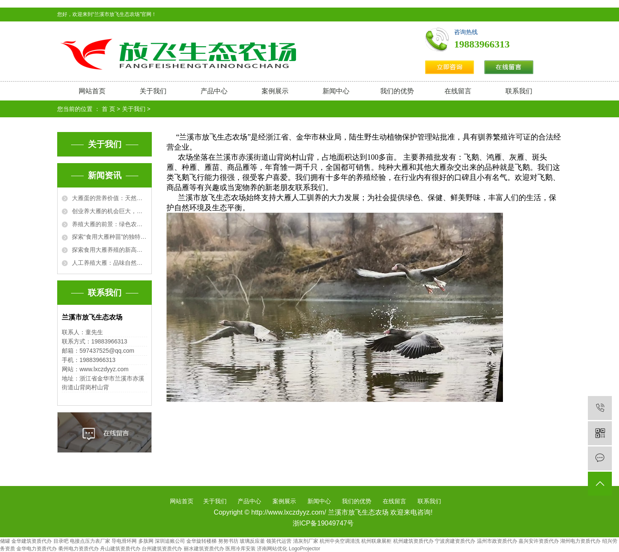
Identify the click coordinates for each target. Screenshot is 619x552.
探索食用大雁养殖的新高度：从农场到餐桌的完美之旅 (109, 249)
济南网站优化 (272, 549)
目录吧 (61, 541)
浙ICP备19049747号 (323, 523)
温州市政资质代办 (497, 541)
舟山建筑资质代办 (120, 549)
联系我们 (518, 91)
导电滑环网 (124, 541)
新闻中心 (336, 91)
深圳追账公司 (170, 541)
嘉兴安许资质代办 (538, 541)
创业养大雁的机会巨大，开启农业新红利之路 (109, 211)
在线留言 (457, 91)
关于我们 (153, 91)
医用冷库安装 (240, 549)
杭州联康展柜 (376, 541)
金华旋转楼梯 (201, 541)
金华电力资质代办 (36, 549)
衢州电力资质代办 (78, 549)
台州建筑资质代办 (162, 549)
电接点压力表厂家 (90, 541)
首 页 (108, 109)
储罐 (5, 541)
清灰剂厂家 (305, 541)
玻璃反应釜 (252, 541)
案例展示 (275, 91)
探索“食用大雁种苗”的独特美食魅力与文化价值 (109, 236)
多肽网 (145, 541)
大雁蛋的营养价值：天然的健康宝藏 (109, 198)
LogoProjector (304, 549)
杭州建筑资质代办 (413, 541)
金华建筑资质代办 (31, 541)
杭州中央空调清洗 (340, 541)
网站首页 (92, 91)
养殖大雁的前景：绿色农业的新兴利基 (109, 224)
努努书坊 (228, 541)
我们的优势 (397, 91)
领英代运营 (278, 541)
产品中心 (214, 91)
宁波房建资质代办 (455, 541)
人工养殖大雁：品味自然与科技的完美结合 (109, 262)
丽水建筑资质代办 (204, 549)
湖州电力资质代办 (580, 541)
